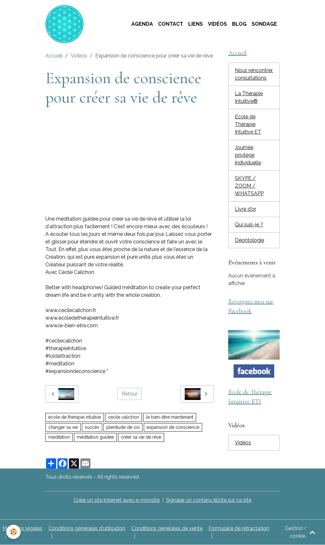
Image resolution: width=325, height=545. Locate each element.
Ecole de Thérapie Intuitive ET (248, 124)
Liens (195, 24)
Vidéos (217, 24)
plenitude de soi (123, 427)
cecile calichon (123, 417)
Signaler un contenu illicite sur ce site (208, 500)
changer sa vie (63, 427)
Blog (239, 24)
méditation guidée (95, 437)
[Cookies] (13, 532)
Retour (129, 394)
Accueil (54, 56)
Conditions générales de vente (166, 528)
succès (92, 427)
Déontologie (249, 240)
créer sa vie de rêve (141, 437)
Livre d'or (245, 209)
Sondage (264, 24)
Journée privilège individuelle (248, 155)
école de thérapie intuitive (74, 417)
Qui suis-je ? (249, 225)
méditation (59, 437)
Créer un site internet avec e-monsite (117, 500)
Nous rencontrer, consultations (254, 74)
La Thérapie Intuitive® (249, 97)
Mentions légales (22, 528)
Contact (170, 24)
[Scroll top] (312, 532)
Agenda (142, 24)
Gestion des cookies (299, 532)
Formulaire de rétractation (239, 528)
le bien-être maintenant (169, 417)
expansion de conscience (173, 427)
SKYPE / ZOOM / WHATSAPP (249, 185)
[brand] (65, 24)
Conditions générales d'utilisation (87, 528)
